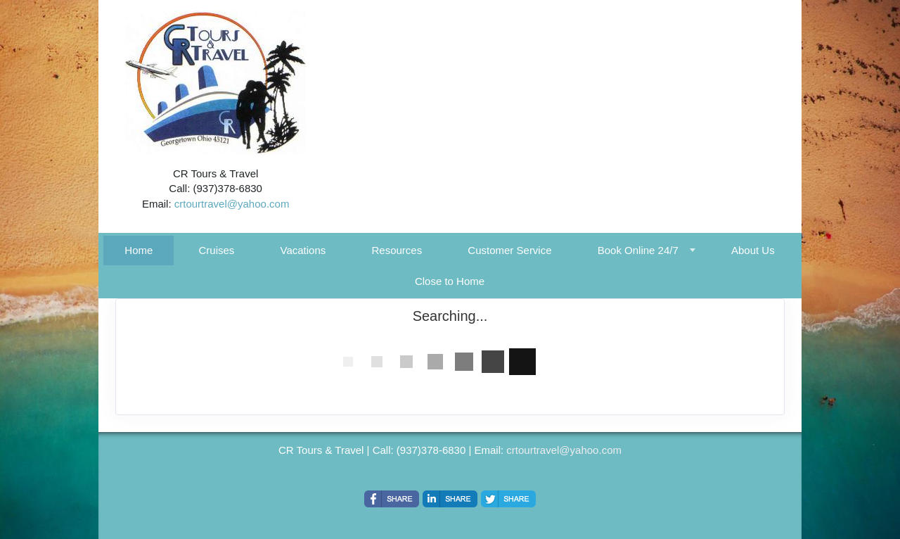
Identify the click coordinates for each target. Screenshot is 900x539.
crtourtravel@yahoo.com (232, 204)
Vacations (303, 250)
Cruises (217, 250)
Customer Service (509, 250)
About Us (753, 250)
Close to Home (449, 281)
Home (138, 250)
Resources (396, 250)
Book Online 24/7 (638, 250)
